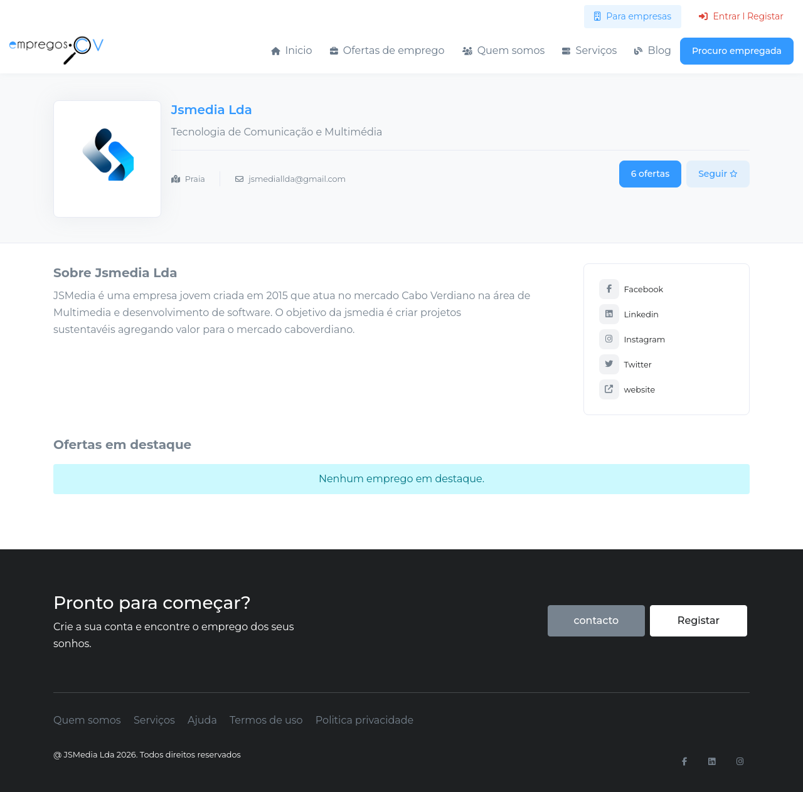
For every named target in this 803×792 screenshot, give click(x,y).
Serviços (589, 50)
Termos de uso (266, 720)
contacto (596, 620)
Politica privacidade (364, 720)
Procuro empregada (737, 50)
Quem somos (503, 50)
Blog (652, 50)
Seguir (718, 173)
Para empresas (632, 16)
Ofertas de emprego (387, 50)
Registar (699, 620)
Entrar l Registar (741, 16)
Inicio (291, 50)
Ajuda (202, 720)
